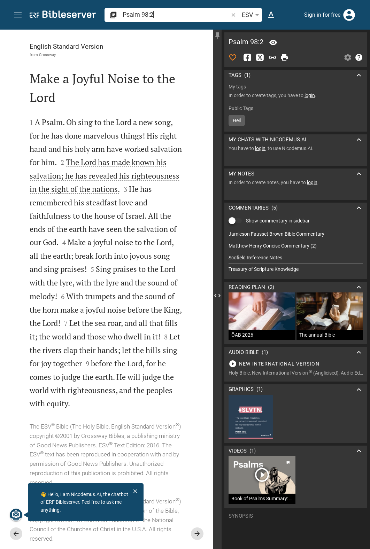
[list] (295, 251)
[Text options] (271, 15)
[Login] (349, 15)
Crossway (47, 54)
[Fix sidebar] (217, 36)
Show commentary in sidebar (278, 220)
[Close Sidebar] (217, 295)
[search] (176, 14)
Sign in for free (322, 14)
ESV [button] (251, 15)
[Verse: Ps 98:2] (273, 42)
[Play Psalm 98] (295, 364)
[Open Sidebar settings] (347, 57)
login (310, 95)
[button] (18, 15)
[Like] (232, 57)
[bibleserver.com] (63, 15)
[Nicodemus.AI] (16, 515)
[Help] (358, 57)
